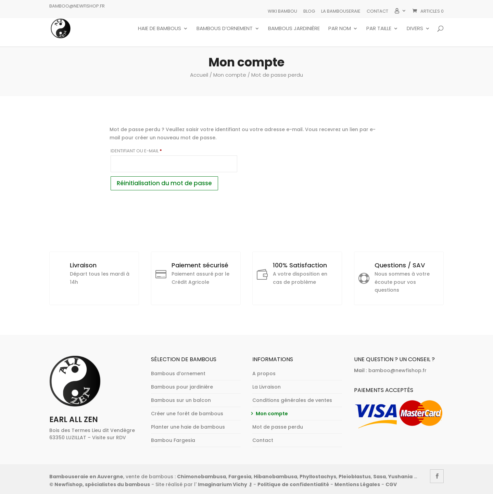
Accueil (199, 74)
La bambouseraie (341, 11)
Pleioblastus (355, 476)
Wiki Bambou (282, 11)
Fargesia (239, 476)
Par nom (339, 29)
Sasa (379, 476)
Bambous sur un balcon (181, 400)
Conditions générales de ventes (292, 400)
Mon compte (229, 74)
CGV (391, 484)
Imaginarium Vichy (222, 484)
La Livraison (266, 386)
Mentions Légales (357, 484)
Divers (415, 29)
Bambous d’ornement (225, 29)
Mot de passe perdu (277, 426)
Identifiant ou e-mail (150, 151)
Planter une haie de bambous (188, 426)
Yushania (400, 476)
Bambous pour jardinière (182, 386)
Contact (377, 11)
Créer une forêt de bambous (187, 413)
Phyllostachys (318, 476)
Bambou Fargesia (173, 440)
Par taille (378, 29)
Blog (309, 11)
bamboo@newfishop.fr (77, 6)
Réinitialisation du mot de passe (164, 183)
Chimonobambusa (201, 476)
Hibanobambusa (275, 476)
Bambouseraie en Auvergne (86, 476)
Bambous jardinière (294, 29)
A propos (264, 373)
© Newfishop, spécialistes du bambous (99, 484)
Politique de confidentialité (293, 484)
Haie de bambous (159, 29)
